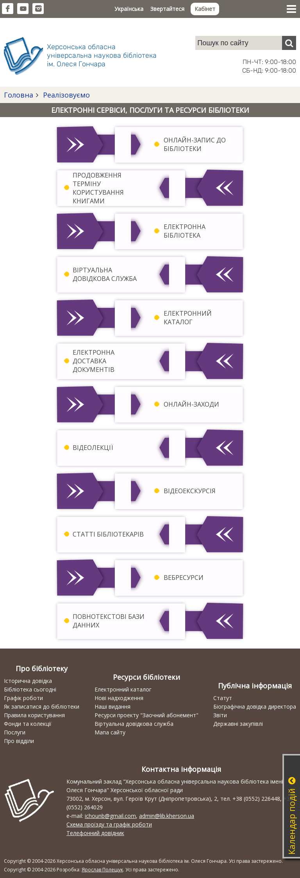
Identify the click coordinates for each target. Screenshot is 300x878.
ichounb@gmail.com (110, 815)
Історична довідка (28, 680)
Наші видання (112, 706)
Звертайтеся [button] (167, 8)
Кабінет (205, 8)
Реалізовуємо (65, 95)
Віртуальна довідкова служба (134, 723)
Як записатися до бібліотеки (41, 706)
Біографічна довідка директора (254, 706)
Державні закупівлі (238, 723)
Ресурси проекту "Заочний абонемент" (146, 715)
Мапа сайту (110, 732)
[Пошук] (289, 43)
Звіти (220, 715)
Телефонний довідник (95, 833)
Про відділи (19, 741)
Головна (18, 95)
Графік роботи (23, 698)
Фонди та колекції (28, 723)
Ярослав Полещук (102, 869)
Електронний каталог (123, 689)
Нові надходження (119, 698)
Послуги (14, 732)
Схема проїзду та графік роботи (109, 824)
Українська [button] (128, 8)
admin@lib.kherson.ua (166, 815)
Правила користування (34, 715)
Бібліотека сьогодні (30, 689)
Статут (222, 698)
